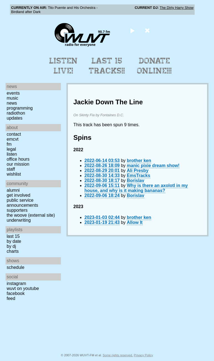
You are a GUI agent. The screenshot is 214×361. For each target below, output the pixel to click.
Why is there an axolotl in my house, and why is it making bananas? (136, 188)
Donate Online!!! (154, 66)
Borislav (135, 180)
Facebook (16, 293)
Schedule (15, 267)
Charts (13, 251)
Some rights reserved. (118, 355)
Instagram (16, 283)
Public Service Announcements (22, 203)
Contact (14, 134)
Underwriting (19, 220)
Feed (11, 298)
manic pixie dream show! (153, 165)
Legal (11, 149)
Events (13, 93)
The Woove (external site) (31, 215)
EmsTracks (138, 175)
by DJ (11, 246)
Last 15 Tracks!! (107, 66)
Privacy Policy (143, 355)
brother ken (139, 160)
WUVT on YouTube (23, 288)
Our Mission (18, 164)
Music (12, 98)
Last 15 (13, 236)
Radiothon (16, 113)
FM (9, 144)
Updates (14, 118)
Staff (11, 169)
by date (14, 241)
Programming (20, 108)
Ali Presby (137, 170)
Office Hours (18, 159)
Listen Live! (63, 66)
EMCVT (13, 139)
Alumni (13, 190)
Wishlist (14, 174)
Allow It (135, 222)
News (12, 103)
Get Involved (18, 195)
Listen (12, 154)
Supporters (17, 210)
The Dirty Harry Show (177, 8)
